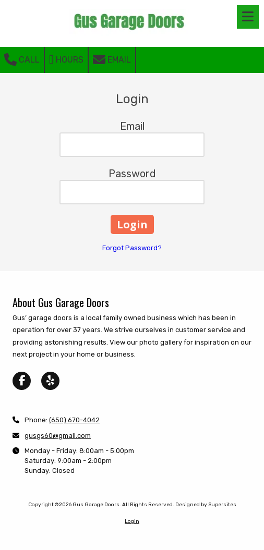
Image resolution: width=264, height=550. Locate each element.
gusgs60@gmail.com (58, 435)
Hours (66, 59)
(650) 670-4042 (74, 420)
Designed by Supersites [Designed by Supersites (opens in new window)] (205, 505)
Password (132, 173)
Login (132, 521)
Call (22, 59)
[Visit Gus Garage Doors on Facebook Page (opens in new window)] (22, 381)
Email (112, 59)
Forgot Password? (132, 248)
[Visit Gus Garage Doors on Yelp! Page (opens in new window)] (50, 381)
